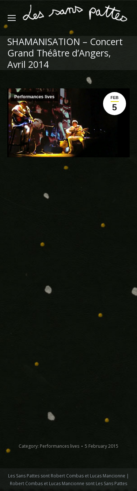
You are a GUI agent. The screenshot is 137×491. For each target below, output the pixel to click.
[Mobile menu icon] (11, 18)
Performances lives (34, 96)
